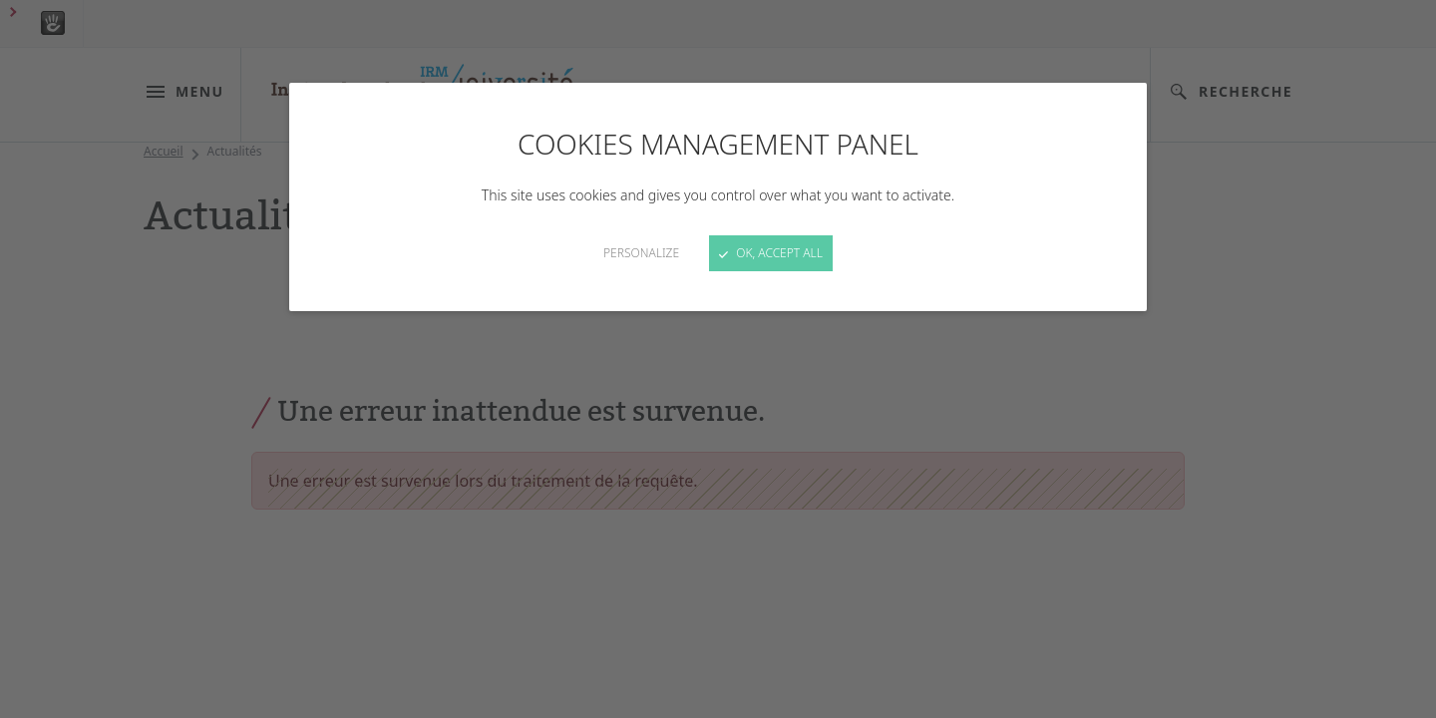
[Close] (718, 359)
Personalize (641, 252)
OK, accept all (771, 252)
